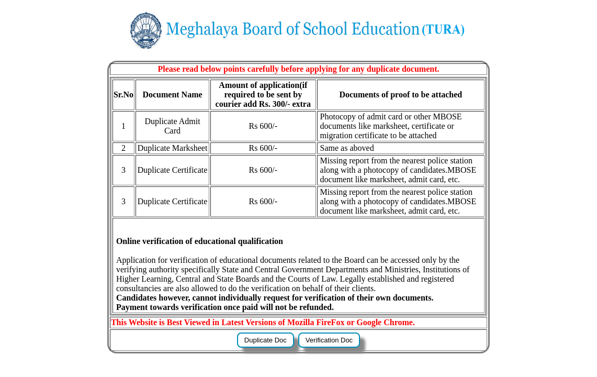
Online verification (149, 241)
